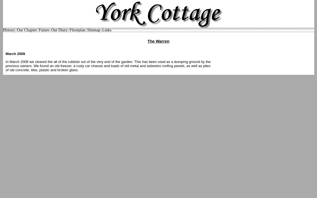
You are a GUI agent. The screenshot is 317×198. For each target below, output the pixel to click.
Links (106, 30)
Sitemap (93, 30)
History (9, 30)
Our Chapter (27, 30)
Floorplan (77, 30)
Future (44, 30)
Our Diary (59, 30)
